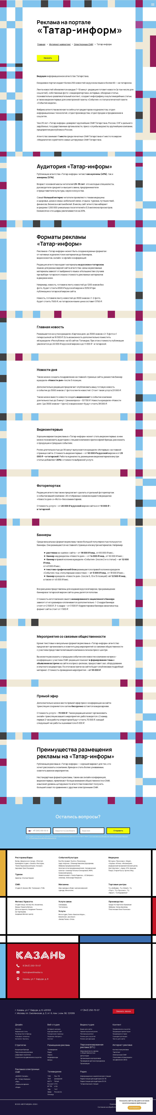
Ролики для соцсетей (87, 1036)
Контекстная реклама (121, 1050)
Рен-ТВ (57, 1076)
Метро (49, 1060)
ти (55, 838)
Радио (49, 1052)
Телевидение (52, 1050)
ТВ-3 (49, 1079)
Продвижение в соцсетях (121, 1029)
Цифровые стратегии (23, 1055)
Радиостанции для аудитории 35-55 (93, 1081)
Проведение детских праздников (92, 1061)
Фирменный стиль (21, 1031)
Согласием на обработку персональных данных (108, 836)
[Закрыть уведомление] (151, 1099)
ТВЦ (48, 1089)
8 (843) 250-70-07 (32, 965)
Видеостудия (87, 1024)
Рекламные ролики (86, 1034)
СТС (56, 1084)
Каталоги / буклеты (22, 1039)
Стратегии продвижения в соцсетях (28, 1057)
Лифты (49, 1055)
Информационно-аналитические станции (95, 1076)
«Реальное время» (22, 1084)
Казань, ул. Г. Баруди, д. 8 (35, 979)
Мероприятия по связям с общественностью (89, 1052)
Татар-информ (104, 44)
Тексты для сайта (119, 1039)
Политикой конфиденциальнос (42, 838)
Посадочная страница (55, 1034)
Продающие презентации (121, 1031)
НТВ (55, 1086)
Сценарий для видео (120, 1036)
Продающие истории (120, 1034)
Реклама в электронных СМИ (27, 1070)
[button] (47, 58)
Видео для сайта (86, 1029)
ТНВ (48, 1076)
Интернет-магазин (54, 1029)
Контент (117, 1024)
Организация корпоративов (90, 1058)
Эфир (49, 1092)
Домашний (58, 1079)
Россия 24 (58, 1092)
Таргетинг (116, 1052)
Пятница (50, 1094)
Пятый (56, 1081)
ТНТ (56, 1089)
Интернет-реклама (122, 1044)
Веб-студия (53, 1024)
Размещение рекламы (58, 1045)
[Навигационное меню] (152, 4)
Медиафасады (52, 1057)
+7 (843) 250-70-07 (89, 1010)
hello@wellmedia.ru (33, 972)
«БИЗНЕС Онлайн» (21, 1076)
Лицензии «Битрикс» (54, 1036)
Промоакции (85, 1063)
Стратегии (20, 1045)
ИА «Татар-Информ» (23, 1079)
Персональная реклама (24, 1052)
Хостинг (50, 1039)
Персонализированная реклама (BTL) (91, 1046)
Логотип (18, 1029)
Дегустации (84, 1056)
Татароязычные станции (89, 1084)
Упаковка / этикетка (22, 1036)
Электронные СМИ (119, 1055)
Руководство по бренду (23, 1034)
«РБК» (17, 1082)
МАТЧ (49, 1081)
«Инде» (18, 1087)
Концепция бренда (22, 1050)
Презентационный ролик (89, 1031)
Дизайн (19, 1024)
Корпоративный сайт (54, 1031)
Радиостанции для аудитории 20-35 (93, 1079)
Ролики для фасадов (87, 1039)
